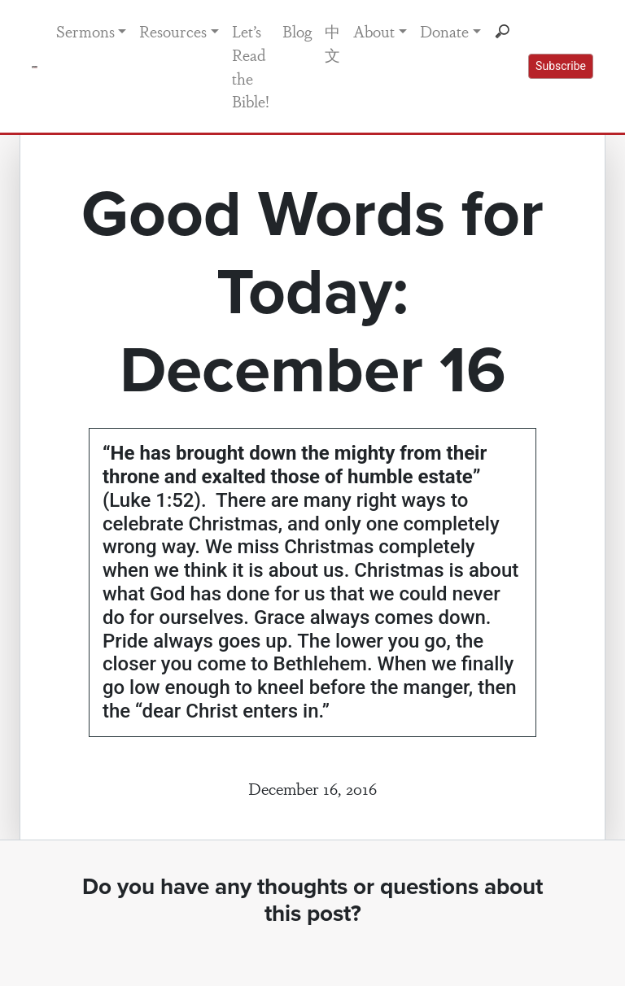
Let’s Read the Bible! (250, 66)
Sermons (85, 31)
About (374, 31)
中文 (332, 43)
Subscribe (560, 65)
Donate (444, 31)
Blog (297, 31)
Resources (173, 31)
